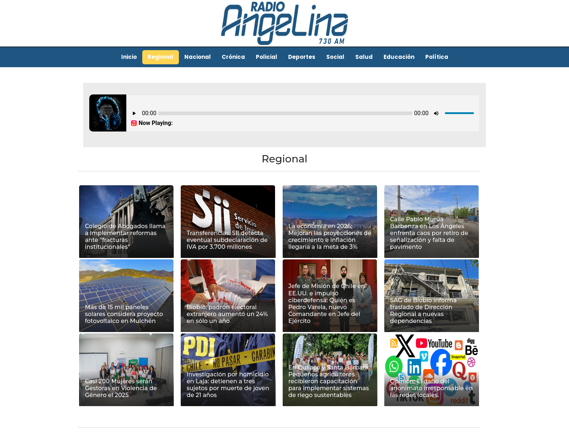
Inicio (129, 57)
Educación (399, 57)
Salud (364, 57)
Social (335, 57)
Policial (266, 57)
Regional (160, 57)
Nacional (197, 57)
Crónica (233, 57)
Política (436, 57)
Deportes (301, 57)
